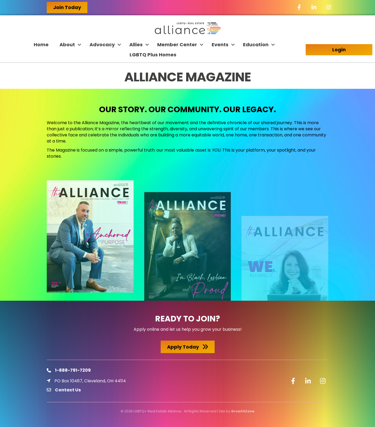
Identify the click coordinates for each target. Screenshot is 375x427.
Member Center (177, 44)
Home (41, 44)
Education (256, 44)
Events (220, 44)
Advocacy (102, 44)
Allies (136, 44)
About (67, 44)
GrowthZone (242, 411)
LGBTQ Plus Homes (153, 54)
